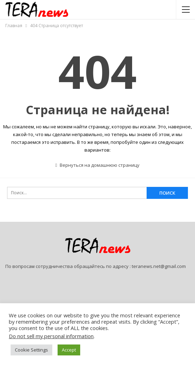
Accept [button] (69, 350)
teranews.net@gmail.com (159, 266)
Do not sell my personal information (51, 336)
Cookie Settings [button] (31, 350)
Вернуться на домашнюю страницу (97, 165)
